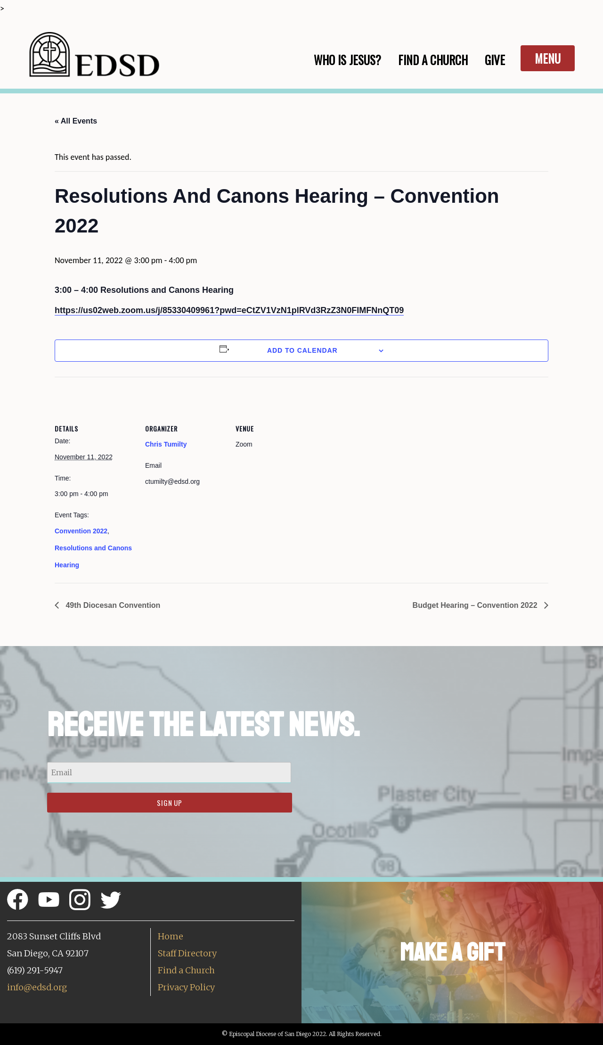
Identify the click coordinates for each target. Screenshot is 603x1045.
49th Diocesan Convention (112, 605)
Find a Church (186, 970)
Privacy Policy (186, 987)
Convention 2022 (81, 531)
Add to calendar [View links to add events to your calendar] (302, 350)
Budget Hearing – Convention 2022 (476, 605)
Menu (548, 58)
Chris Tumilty (166, 444)
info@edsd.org (37, 987)
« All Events (76, 121)
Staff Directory (187, 953)
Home (170, 936)
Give (495, 59)
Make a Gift (452, 952)
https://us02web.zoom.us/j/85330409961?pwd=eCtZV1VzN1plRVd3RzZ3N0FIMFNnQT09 (229, 310)
